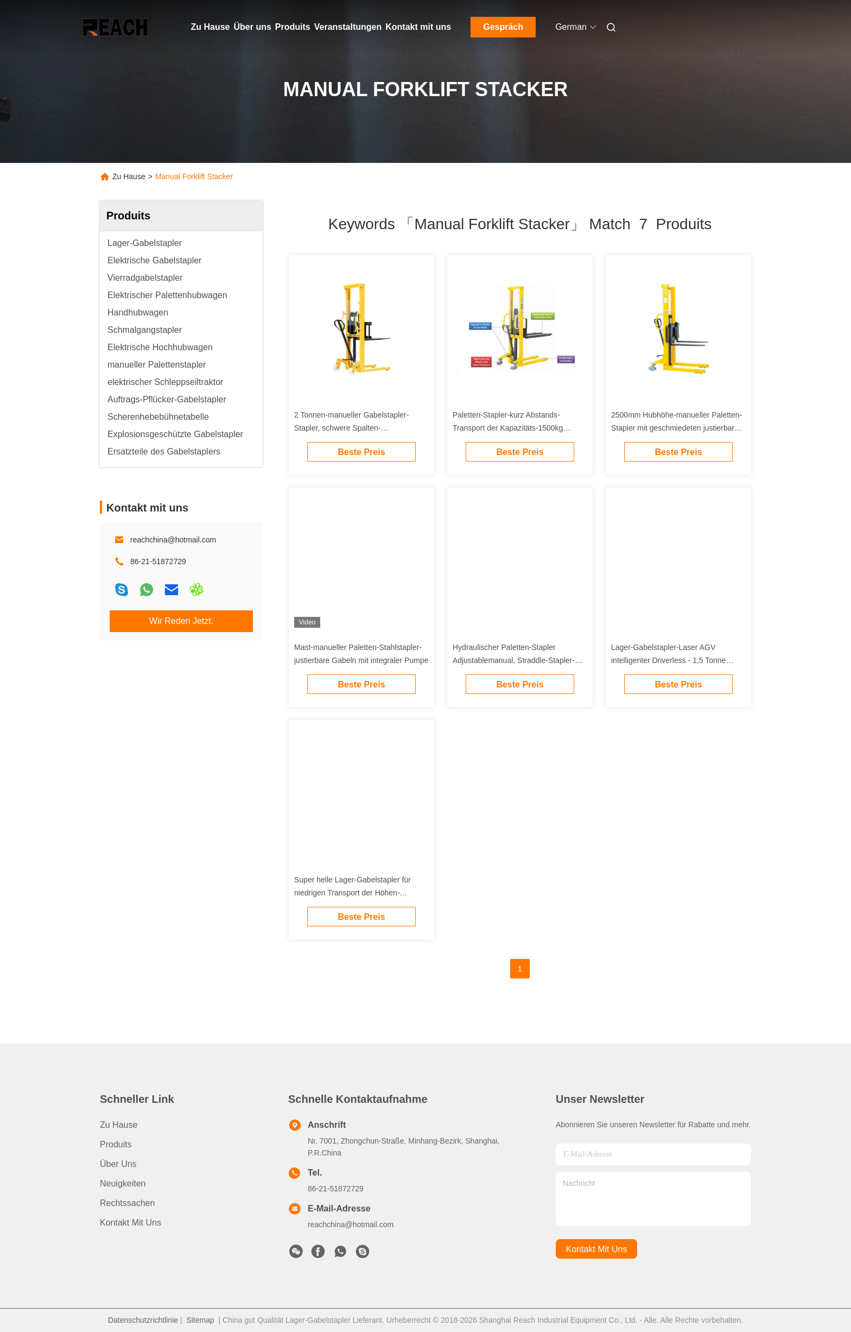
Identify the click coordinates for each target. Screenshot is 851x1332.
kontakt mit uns (596, 1249)
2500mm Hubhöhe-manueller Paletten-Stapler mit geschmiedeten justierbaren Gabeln (677, 428)
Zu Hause (210, 26)
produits (116, 1144)
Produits (292, 26)
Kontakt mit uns (418, 26)
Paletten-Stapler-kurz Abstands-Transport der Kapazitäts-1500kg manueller (508, 428)
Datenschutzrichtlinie (143, 1320)
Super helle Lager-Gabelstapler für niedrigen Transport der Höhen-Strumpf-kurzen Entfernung (352, 892)
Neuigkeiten (123, 1183)
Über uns (252, 26)
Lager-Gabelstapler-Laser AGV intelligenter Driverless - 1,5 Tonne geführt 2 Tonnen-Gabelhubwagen (668, 660)
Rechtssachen (127, 1203)
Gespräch (503, 26)
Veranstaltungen (348, 26)
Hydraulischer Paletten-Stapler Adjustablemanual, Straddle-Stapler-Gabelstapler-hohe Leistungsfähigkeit (515, 660)
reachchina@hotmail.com (173, 539)
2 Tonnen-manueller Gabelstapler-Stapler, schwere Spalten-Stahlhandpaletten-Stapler (351, 428)
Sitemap (200, 1320)
